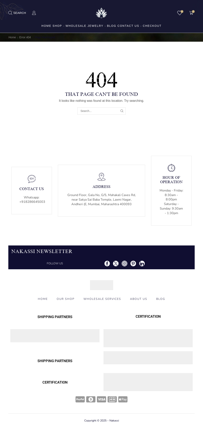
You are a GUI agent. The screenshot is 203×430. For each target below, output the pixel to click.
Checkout (152, 25)
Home (46, 25)
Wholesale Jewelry (86, 25)
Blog (111, 25)
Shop (58, 25)
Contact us (130, 25)
